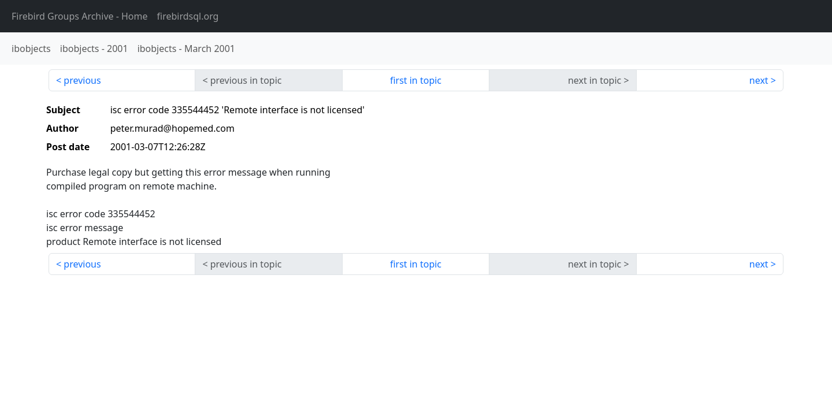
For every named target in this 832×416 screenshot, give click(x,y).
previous (82, 80)
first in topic (415, 80)
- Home (80, 16)
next (758, 80)
